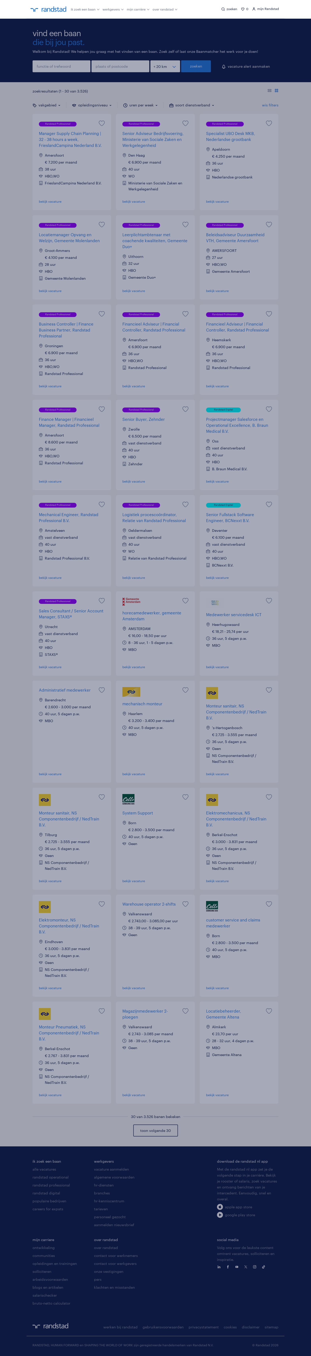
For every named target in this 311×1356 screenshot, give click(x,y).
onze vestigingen (108, 1271)
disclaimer (251, 1327)
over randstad (165, 9)
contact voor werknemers (116, 1255)
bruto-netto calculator (51, 1303)
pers (98, 1279)
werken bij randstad (120, 1327)
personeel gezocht (110, 1217)
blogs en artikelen (48, 1287)
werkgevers (113, 9)
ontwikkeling (44, 1247)
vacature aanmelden (111, 1169)
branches (102, 1193)
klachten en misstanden (114, 1287)
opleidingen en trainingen (55, 1263)
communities (44, 1255)
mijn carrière (138, 9)
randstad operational (51, 1177)
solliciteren (42, 1271)
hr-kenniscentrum (109, 1201)
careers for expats (48, 1209)
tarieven (101, 1209)
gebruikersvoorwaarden (163, 1327)
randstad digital (46, 1193)
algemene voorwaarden (114, 1177)
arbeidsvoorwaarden (50, 1279)
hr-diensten (104, 1185)
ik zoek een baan (85, 9)
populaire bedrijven (49, 1201)
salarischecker (45, 1295)
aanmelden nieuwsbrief (114, 1225)
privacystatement (204, 1327)
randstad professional (51, 1185)
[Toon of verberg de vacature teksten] (273, 91)
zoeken (196, 66)
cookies (230, 1327)
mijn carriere (43, 1239)
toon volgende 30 (155, 1130)
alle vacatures (44, 1169)
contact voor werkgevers (115, 1263)
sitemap (271, 1327)
